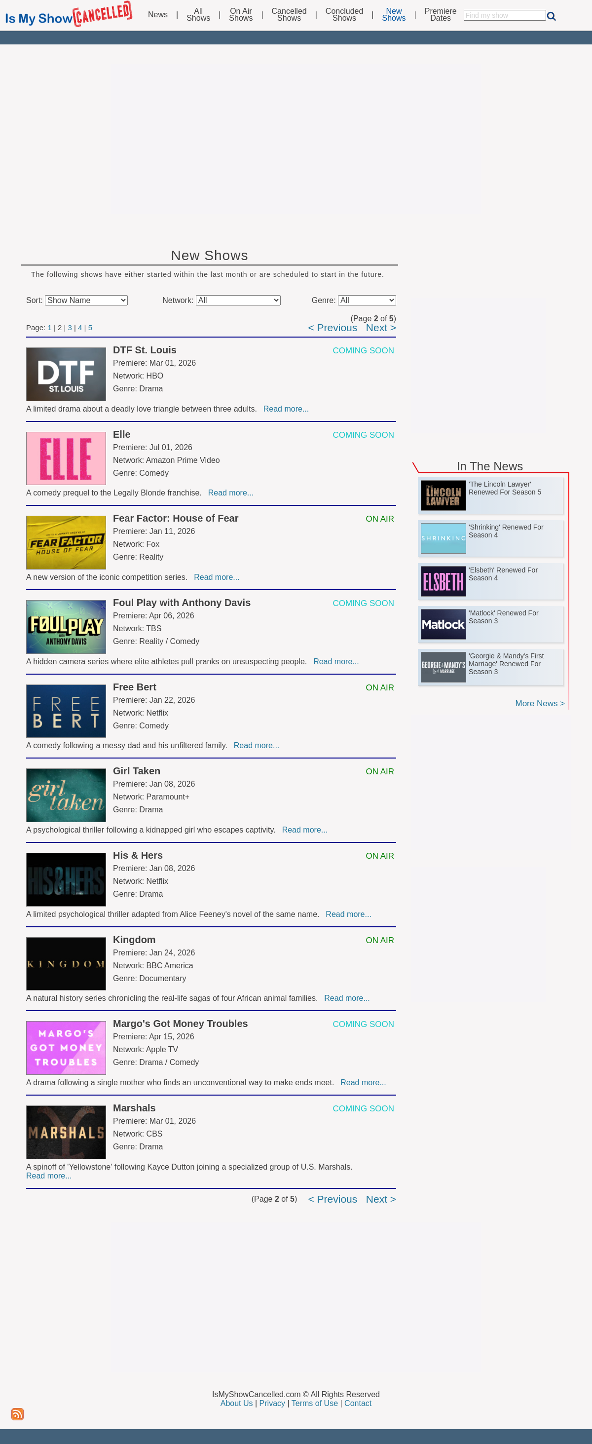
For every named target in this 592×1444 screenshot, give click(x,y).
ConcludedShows (345, 15)
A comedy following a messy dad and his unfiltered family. (129, 745)
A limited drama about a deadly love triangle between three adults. (143, 409)
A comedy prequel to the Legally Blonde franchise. (116, 493)
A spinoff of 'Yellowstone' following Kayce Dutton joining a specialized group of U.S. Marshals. (190, 1167)
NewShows (394, 15)
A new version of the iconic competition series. (109, 577)
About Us (237, 1403)
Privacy (272, 1403)
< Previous (332, 327)
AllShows (198, 15)
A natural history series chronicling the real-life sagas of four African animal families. (174, 998)
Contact (357, 1403)
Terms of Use (315, 1403)
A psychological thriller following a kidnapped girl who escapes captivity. (153, 830)
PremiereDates (441, 15)
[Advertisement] (296, 139)
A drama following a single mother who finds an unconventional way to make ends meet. (182, 1082)
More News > (540, 703)
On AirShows (241, 15)
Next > (381, 327)
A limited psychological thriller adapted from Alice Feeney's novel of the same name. (175, 914)
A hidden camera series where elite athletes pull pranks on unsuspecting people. (168, 661)
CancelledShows (289, 15)
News (158, 14)
